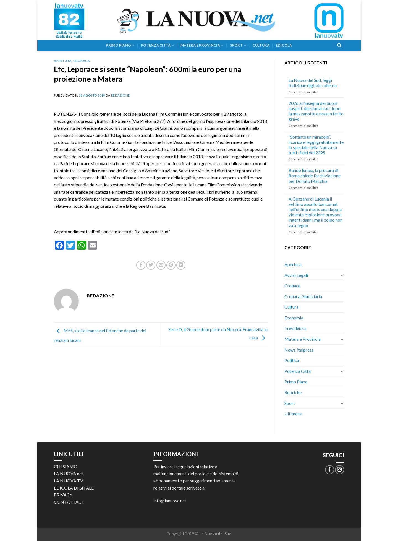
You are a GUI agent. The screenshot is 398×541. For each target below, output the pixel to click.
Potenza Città (157, 45)
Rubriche (293, 392)
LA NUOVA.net (68, 473)
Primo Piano (120, 45)
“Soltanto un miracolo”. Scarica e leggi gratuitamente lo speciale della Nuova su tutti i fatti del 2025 (316, 144)
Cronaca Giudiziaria (303, 296)
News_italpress (298, 349)
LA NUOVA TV (68, 480)
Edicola (284, 45)
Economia (293, 317)
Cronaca (81, 61)
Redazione (120, 95)
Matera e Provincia (202, 45)
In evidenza (295, 328)
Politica (291, 360)
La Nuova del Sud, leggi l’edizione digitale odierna (313, 82)
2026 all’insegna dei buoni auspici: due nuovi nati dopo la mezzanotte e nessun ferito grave (316, 111)
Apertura (62, 61)
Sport (238, 45)
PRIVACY (63, 494)
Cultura (261, 45)
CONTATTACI (68, 501)
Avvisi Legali (296, 275)
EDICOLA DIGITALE (74, 487)
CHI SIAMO (65, 466)
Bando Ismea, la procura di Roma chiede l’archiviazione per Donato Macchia (315, 175)
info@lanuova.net (169, 500)
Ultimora (293, 413)
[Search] (339, 45)
